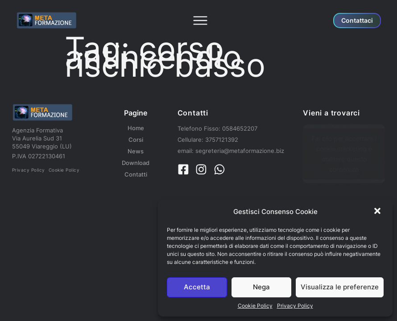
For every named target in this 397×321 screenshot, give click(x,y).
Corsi (135, 139)
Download (135, 162)
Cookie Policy (255, 305)
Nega (261, 287)
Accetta (197, 287)
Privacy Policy (295, 305)
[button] (378, 211)
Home (136, 128)
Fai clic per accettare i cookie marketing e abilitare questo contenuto (344, 154)
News (136, 151)
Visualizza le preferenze (340, 287)
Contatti (135, 174)
